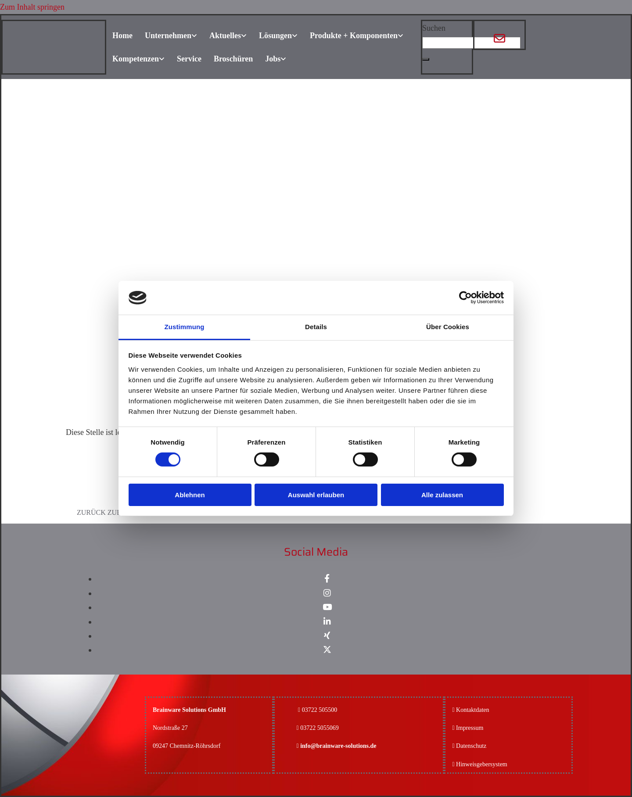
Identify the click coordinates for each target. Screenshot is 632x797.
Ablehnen (190, 495)
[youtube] (327, 607)
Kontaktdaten (472, 710)
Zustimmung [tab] (185, 326)
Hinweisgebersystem (481, 764)
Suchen (433, 28)
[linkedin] (327, 621)
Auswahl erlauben (316, 495)
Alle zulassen (442, 495)
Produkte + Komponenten (354, 35)
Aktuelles (225, 35)
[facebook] (327, 578)
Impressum (469, 728)
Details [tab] (316, 326)
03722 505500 (320, 710)
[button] (425, 59)
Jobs (272, 58)
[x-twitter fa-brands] (327, 649)
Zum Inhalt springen (32, 7)
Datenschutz (471, 746)
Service (189, 58)
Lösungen (275, 35)
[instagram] (327, 593)
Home (122, 35)
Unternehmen (168, 35)
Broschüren (233, 58)
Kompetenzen (135, 58)
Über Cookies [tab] (447, 326)
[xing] (327, 635)
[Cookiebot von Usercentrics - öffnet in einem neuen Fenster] (465, 297)
